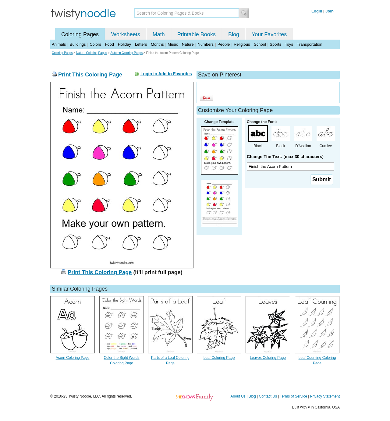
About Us (238, 396)
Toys (289, 44)
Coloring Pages (80, 34)
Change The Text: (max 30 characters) (285, 156)
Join (329, 11)
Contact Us (268, 396)
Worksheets (125, 34)
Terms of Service (293, 396)
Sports (275, 44)
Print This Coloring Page (90, 75)
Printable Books (196, 34)
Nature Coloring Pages (91, 53)
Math (159, 34)
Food (109, 44)
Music (173, 44)
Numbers (205, 44)
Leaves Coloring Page (268, 358)
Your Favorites (269, 34)
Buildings (78, 44)
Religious (242, 44)
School (260, 44)
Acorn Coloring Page (73, 358)
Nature (188, 44)
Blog (233, 34)
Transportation (309, 44)
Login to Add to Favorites (166, 73)
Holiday (124, 44)
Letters (141, 44)
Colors (95, 44)
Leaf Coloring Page (219, 358)
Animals (59, 44)
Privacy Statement (325, 396)
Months (157, 44)
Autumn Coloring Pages (126, 53)
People (224, 44)
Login (316, 11)
